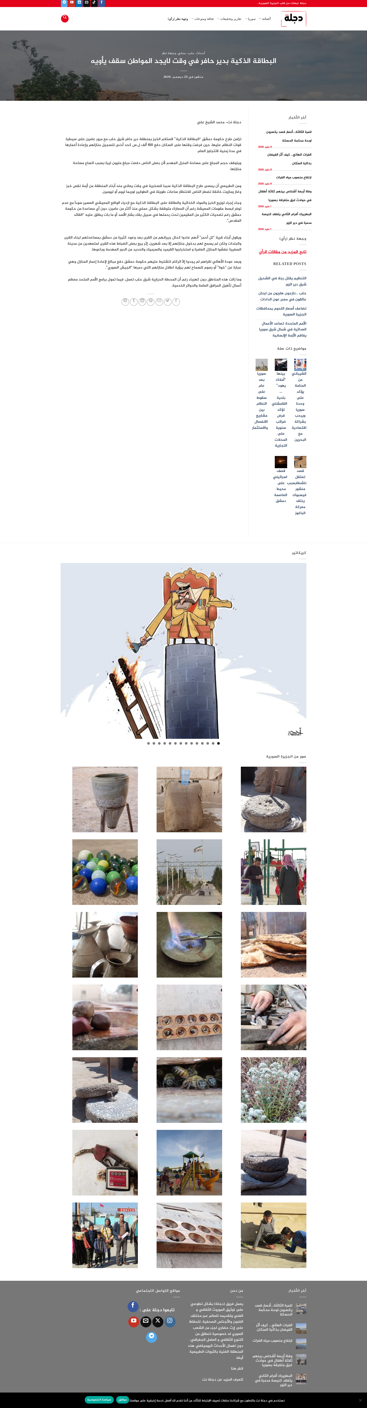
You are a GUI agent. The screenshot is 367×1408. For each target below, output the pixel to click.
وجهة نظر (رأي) (178, 19)
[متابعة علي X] (157, 1321)
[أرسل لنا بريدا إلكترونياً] (86, 3)
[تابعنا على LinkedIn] (79, 3)
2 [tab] (213, 743)
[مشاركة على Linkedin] (142, 302)
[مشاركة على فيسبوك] (176, 302)
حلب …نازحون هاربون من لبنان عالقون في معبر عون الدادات (282, 296)
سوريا (250, 18)
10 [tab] (170, 743)
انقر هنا (237, 1369)
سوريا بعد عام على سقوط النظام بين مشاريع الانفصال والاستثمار (260, 401)
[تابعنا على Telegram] (64, 3)
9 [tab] (175, 743)
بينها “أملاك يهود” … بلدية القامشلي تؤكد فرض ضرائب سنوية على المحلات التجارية (279, 410)
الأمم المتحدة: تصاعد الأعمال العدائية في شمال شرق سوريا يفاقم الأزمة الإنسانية (282, 330)
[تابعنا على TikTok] (94, 3)
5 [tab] (197, 743)
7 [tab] (186, 743)
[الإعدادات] (360, 1401)
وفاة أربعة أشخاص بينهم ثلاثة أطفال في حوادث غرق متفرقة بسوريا (272, 1361)
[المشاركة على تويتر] (168, 302)
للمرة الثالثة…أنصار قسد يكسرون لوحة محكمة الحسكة (273, 1310)
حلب (191, 53)
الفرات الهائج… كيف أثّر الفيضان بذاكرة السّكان (274, 1327)
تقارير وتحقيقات (229, 18)
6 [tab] (191, 743)
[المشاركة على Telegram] (125, 302)
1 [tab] (218, 743)
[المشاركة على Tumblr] (134, 302)
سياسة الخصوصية (99, 1399)
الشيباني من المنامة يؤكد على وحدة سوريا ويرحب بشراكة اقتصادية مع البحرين (299, 407)
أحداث (265, 18)
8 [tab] (181, 743)
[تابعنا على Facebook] (101, 3)
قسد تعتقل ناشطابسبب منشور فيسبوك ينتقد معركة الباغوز (296, 492)
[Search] (65, 18)
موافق (122, 1399)
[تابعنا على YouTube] (71, 3)
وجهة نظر (169, 53)
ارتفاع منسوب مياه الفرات (294, 177)
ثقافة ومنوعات (202, 18)
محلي (182, 53)
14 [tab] (148, 743)
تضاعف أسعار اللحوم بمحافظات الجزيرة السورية (281, 312)
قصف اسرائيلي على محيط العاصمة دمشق (280, 486)
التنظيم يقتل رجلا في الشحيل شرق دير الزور (282, 281)
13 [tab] (154, 743)
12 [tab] (159, 743)
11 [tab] (164, 743)
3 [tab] (207, 743)
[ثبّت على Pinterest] (150, 302)
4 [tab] (202, 743)
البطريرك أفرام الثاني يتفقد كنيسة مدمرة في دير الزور (273, 1380)
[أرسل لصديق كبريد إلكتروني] (159, 302)
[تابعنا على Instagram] (170, 1321)
